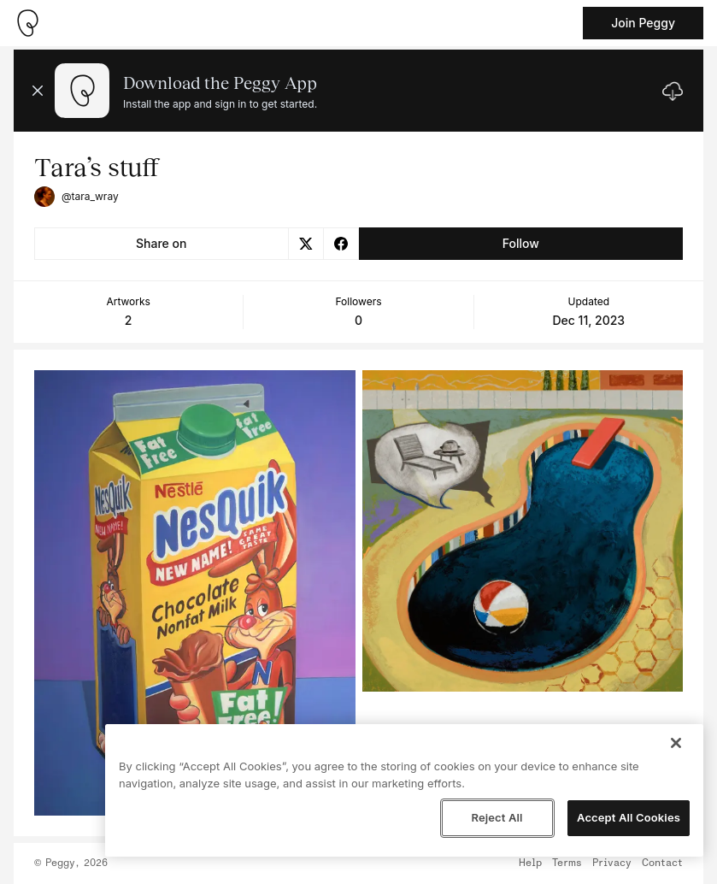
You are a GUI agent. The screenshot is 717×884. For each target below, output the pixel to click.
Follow (520, 243)
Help (530, 863)
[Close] (676, 743)
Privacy (612, 863)
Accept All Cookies (628, 817)
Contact (662, 863)
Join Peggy (643, 22)
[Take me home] (27, 23)
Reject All (496, 817)
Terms (567, 863)
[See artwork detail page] (195, 593)
